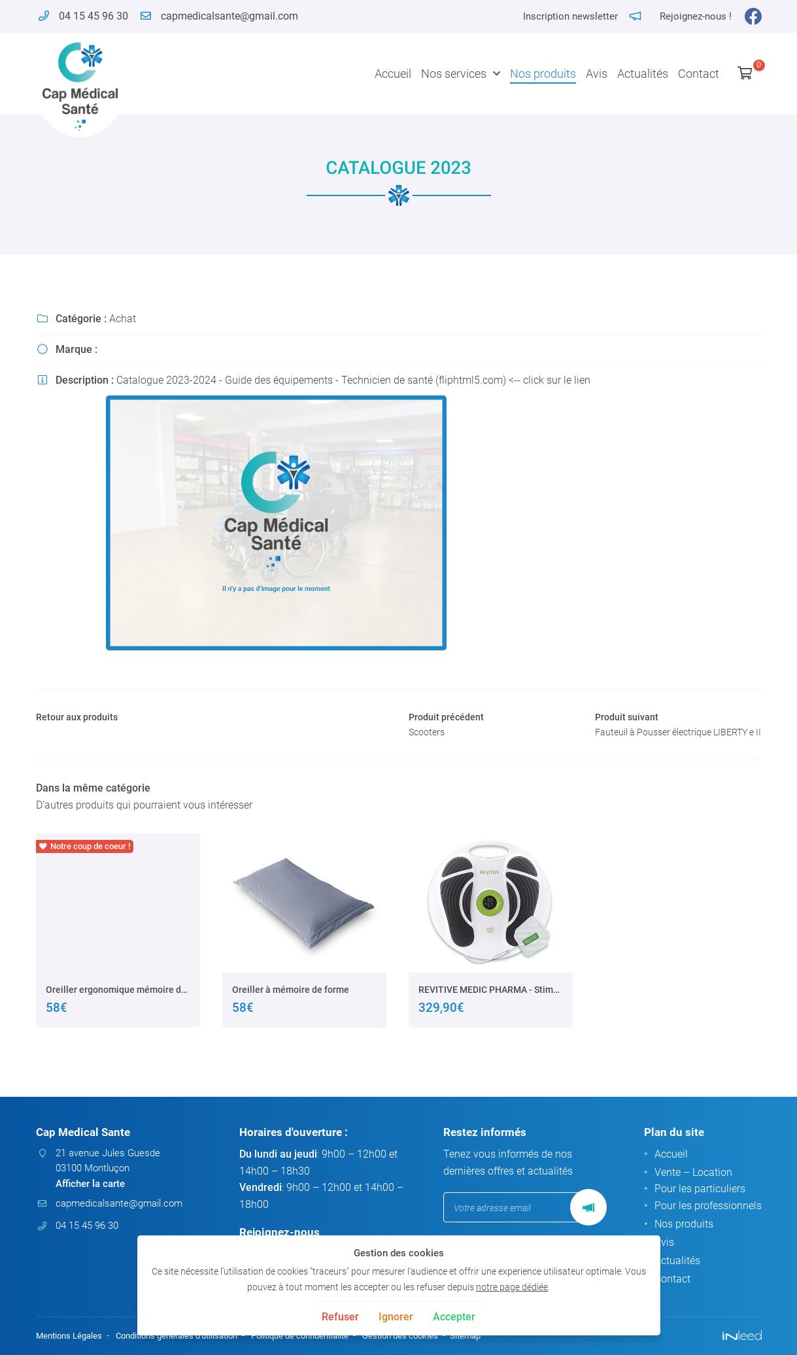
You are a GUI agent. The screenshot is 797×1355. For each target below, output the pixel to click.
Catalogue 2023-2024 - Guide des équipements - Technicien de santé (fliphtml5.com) (311, 380)
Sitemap (497, 1336)
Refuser (340, 1317)
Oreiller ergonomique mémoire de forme (118, 1010)
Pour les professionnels (708, 1207)
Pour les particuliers (699, 1190)
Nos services (453, 73)
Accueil (393, 73)
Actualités (642, 73)
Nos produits (543, 73)
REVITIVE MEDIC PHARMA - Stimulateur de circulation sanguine (490, 1010)
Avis (596, 73)
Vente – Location (693, 1173)
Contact (698, 73)
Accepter (454, 1317)
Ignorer (396, 1317)
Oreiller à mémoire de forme (290, 1010)
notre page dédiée (512, 1287)
